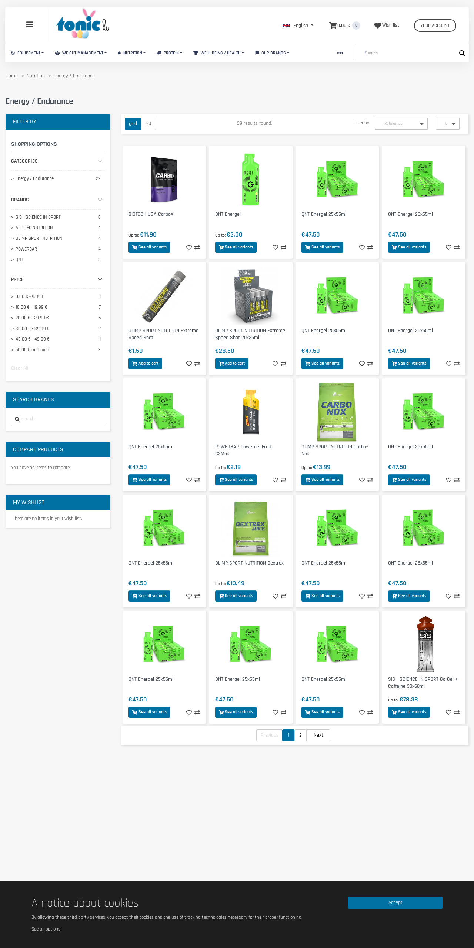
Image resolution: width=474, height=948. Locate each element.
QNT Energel (228, 214)
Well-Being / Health (217, 53)
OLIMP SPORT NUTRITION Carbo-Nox (334, 450)
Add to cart (145, 363)
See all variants (149, 247)
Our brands (270, 53)
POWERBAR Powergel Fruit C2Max (243, 450)
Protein (168, 53)
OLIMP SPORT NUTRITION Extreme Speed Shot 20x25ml (250, 334)
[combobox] (57, 419)
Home (12, 76)
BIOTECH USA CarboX (150, 214)
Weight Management (79, 53)
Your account (435, 26)
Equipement (25, 53)
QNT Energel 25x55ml (323, 214)
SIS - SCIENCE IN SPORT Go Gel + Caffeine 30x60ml (423, 683)
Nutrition (130, 53)
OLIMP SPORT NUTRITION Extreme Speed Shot (163, 334)
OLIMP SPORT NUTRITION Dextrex (249, 563)
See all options (45, 929)
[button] (298, 25)
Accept (395, 902)
